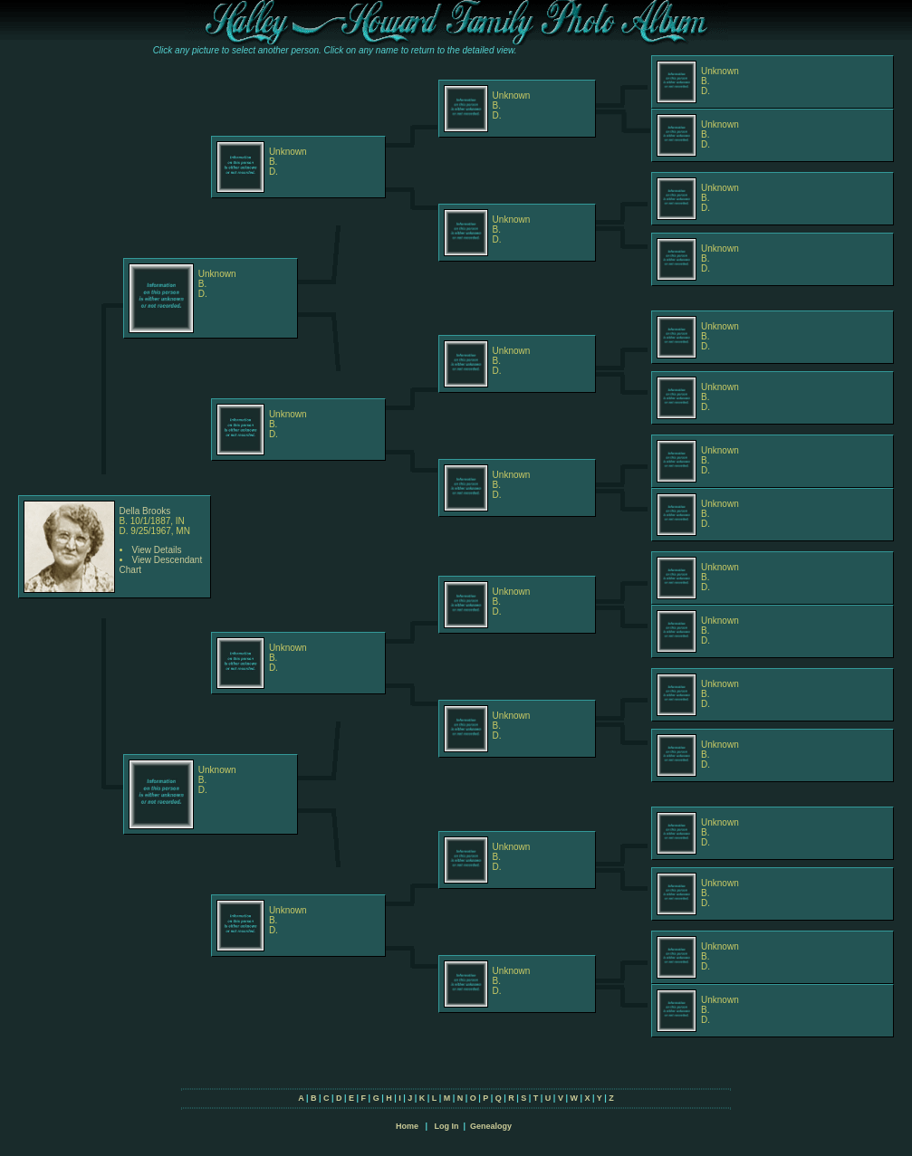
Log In (446, 1126)
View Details (157, 550)
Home (407, 1126)
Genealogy (491, 1126)
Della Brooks (145, 511)
